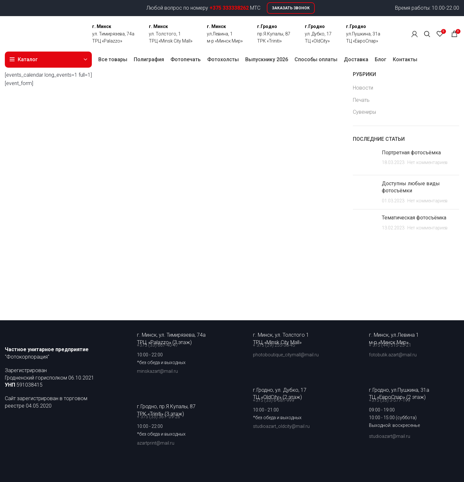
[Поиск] (427, 33)
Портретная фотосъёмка (411, 152)
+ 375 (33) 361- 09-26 (158, 416)
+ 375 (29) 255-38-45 (274, 345)
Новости (363, 88)
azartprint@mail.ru (155, 443)
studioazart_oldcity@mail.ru (281, 426)
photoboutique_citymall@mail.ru (286, 354)
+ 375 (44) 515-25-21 (390, 345)
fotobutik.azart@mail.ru (393, 354)
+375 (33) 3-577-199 (390, 400)
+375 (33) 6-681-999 (273, 400)
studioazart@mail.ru (389, 436)
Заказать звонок (291, 8)
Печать (361, 100)
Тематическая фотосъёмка (414, 218)
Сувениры (364, 112)
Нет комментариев (427, 162)
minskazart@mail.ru (157, 371)
